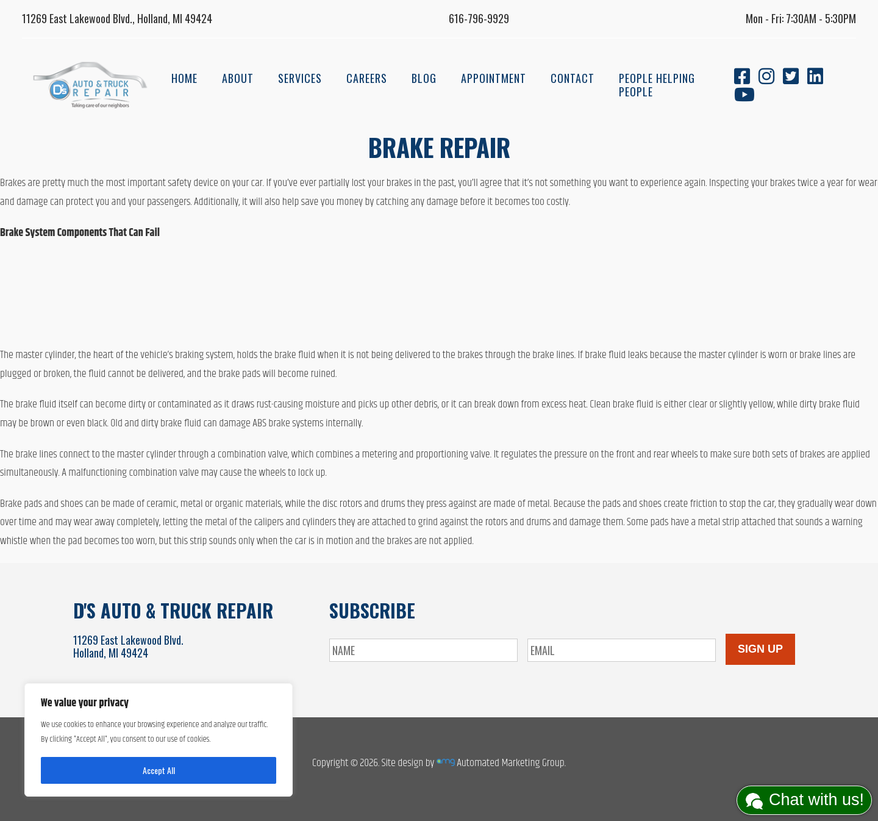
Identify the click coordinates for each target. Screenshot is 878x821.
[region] (158, 740)
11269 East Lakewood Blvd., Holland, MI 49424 (117, 18)
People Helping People (657, 84)
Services (300, 78)
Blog (424, 78)
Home (184, 78)
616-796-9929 (479, 18)
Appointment (493, 78)
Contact (572, 78)
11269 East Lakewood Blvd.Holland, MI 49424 (128, 646)
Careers (366, 78)
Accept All (159, 770)
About (238, 78)
